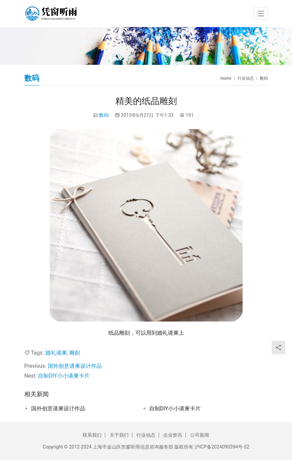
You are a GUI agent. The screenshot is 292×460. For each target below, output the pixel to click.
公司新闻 (199, 435)
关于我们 (119, 435)
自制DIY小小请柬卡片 (63, 376)
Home (225, 78)
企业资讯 (172, 435)
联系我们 (92, 435)
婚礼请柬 (56, 353)
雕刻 (74, 353)
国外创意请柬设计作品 (75, 366)
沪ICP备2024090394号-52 (222, 447)
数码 (104, 115)
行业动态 (145, 435)
